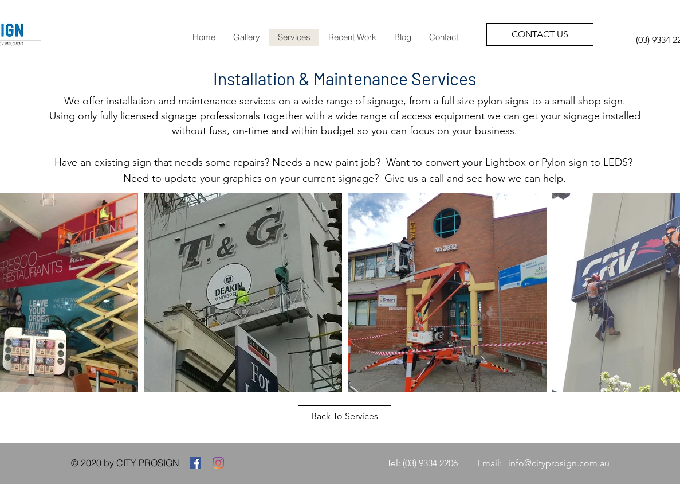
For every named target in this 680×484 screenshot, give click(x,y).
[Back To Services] (344, 416)
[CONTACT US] (539, 34)
